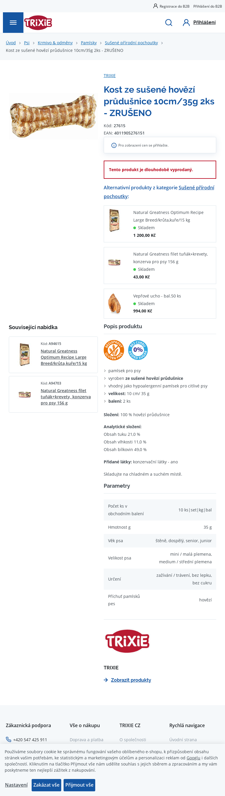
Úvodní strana (183, 739)
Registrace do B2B (175, 6)
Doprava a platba (86, 739)
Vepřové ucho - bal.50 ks (157, 296)
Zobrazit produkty (127, 680)
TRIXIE (110, 75)
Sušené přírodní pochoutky (131, 42)
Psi (27, 42)
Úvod (11, 42)
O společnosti (133, 739)
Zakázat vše (46, 785)
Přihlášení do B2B (207, 6)
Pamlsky (89, 42)
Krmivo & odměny (55, 42)
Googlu (193, 758)
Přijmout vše (79, 785)
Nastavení (16, 785)
